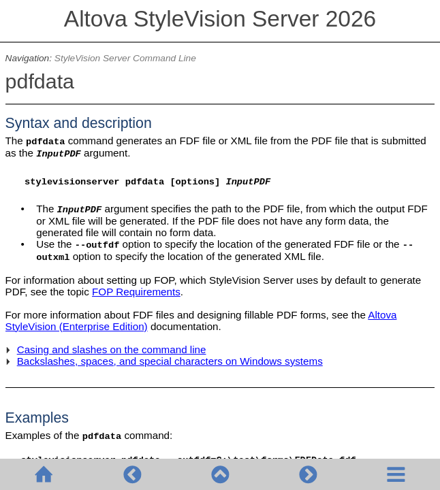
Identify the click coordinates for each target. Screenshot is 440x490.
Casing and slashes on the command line (111, 349)
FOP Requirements (136, 291)
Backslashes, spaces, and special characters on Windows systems (170, 361)
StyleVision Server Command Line (125, 58)
